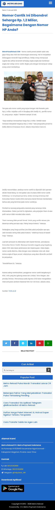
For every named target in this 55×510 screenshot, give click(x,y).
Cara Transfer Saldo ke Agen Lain (20, 422)
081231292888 (12, 466)
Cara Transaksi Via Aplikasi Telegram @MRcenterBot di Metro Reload (22, 404)
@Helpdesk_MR (19, 472)
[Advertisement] (27, 41)
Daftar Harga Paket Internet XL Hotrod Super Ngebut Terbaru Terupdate (26, 413)
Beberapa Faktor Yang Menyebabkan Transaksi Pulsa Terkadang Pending (27, 394)
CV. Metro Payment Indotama (32, 507)
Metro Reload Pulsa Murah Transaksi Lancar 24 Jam (27, 384)
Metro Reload (37, 504)
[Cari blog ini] (24, 370)
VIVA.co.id (12, 291)
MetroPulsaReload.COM (11, 52)
